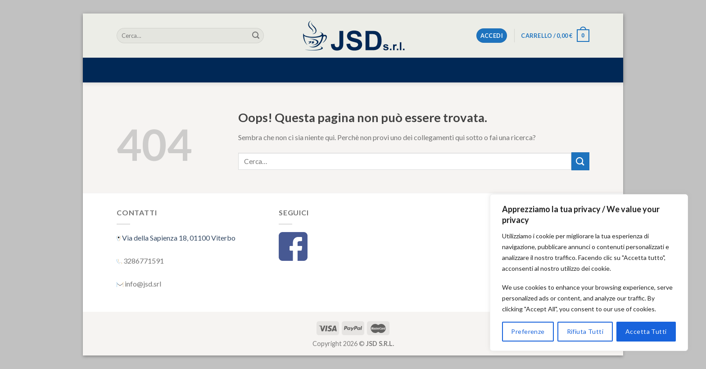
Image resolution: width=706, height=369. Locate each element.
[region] (589, 272)
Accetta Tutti (645, 331)
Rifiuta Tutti (585, 331)
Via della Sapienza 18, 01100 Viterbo (178, 237)
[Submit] (255, 35)
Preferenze (527, 331)
